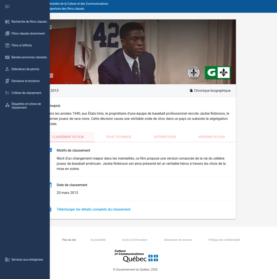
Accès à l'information (155, 239)
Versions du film (236, 137)
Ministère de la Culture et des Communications (127, 3)
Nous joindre (87, 239)
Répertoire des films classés (115, 8)
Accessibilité (126, 239)
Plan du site (106, 239)
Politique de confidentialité (229, 239)
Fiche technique (143, 137)
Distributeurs (190, 137)
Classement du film (93, 137)
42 (74, 27)
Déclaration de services (191, 239)
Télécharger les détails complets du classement (118, 209)
